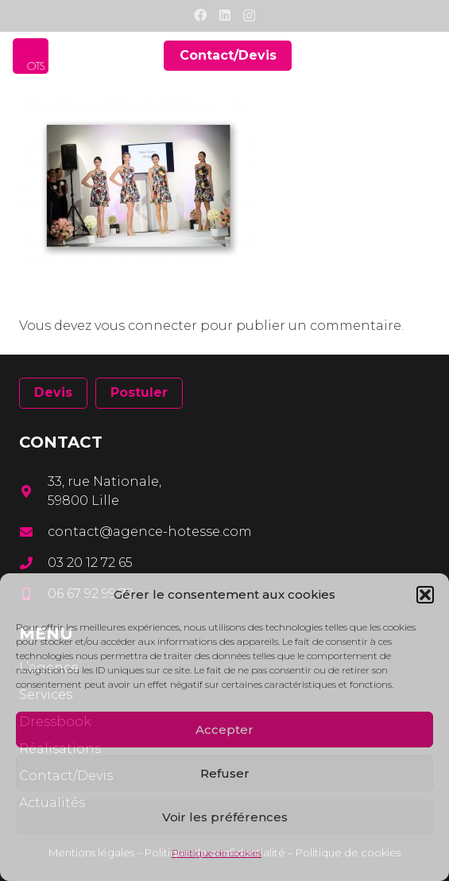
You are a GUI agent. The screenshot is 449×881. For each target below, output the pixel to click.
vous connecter (146, 325)
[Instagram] (249, 16)
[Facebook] (200, 15)
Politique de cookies (216, 853)
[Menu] (427, 56)
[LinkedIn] (224, 15)
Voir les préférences (225, 817)
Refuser (225, 773)
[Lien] (30, 56)
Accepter (224, 729)
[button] (425, 595)
